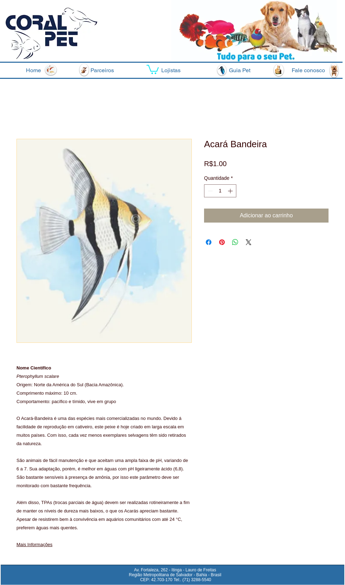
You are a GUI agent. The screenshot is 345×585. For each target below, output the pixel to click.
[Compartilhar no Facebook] (208, 242)
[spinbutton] (220, 191)
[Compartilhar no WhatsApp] (235, 242)
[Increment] (230, 191)
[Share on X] (248, 242)
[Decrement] (209, 191)
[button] (153, 69)
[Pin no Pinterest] (222, 242)
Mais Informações (34, 544)
